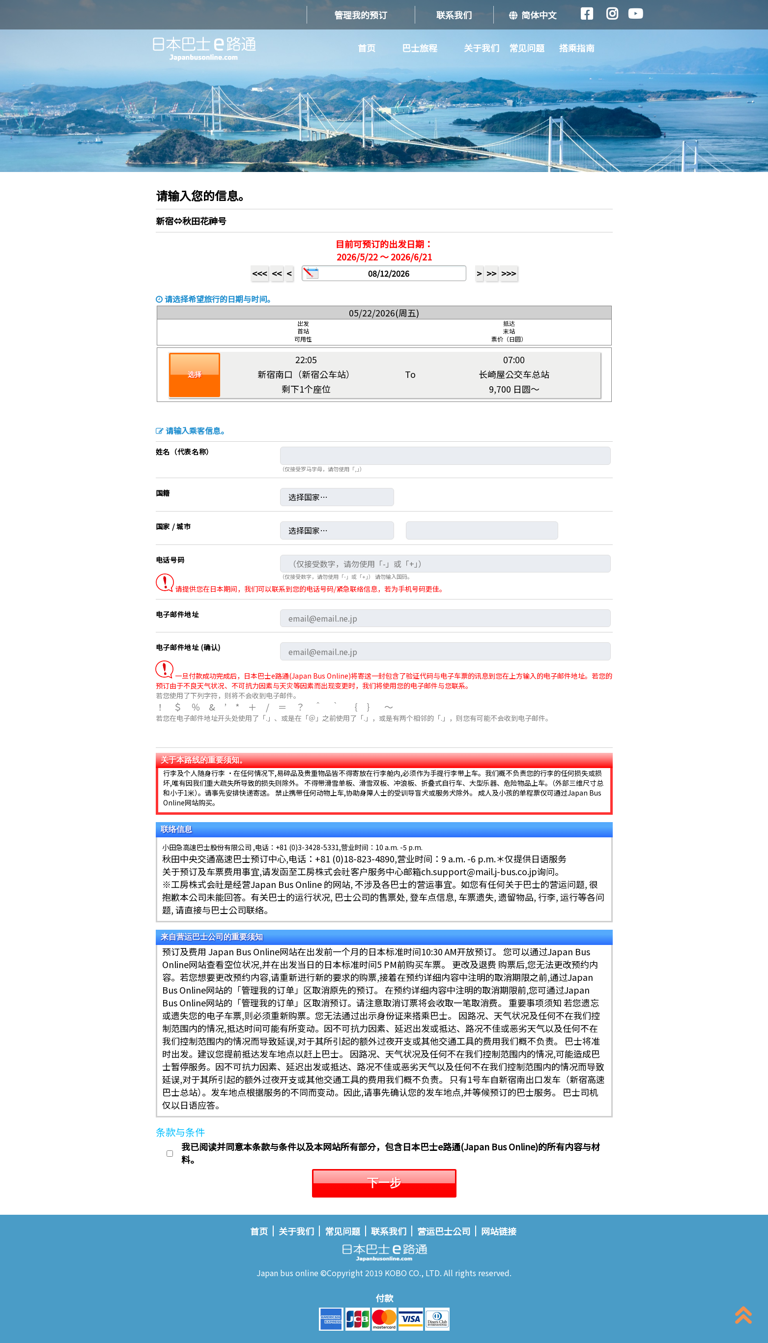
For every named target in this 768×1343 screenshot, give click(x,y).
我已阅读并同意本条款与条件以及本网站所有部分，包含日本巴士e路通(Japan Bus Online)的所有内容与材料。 (390, 1153)
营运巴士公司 (443, 1231)
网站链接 (498, 1231)
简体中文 (533, 14)
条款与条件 (180, 1132)
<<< (259, 273)
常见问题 (526, 47)
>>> (508, 273)
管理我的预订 (360, 14)
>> (491, 273)
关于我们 (481, 47)
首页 (366, 47)
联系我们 (454, 14)
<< (277, 273)
